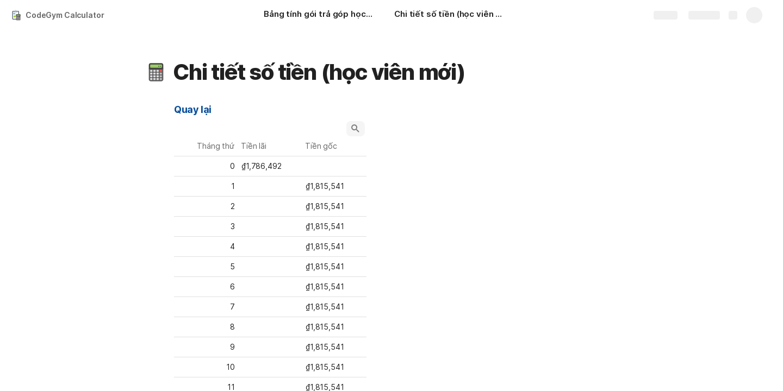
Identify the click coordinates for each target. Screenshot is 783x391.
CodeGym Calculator (65, 15)
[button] (156, 72)
